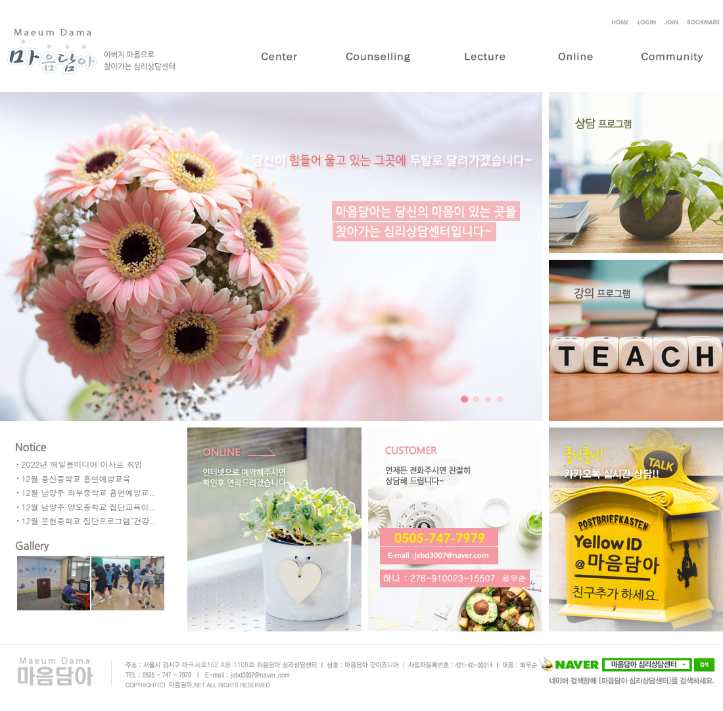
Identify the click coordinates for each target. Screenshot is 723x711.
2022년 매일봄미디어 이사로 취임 (82, 464)
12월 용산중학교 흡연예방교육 (76, 478)
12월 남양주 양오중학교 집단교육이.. (88, 506)
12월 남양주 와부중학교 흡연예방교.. (88, 492)
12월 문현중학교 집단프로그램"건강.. (89, 520)
